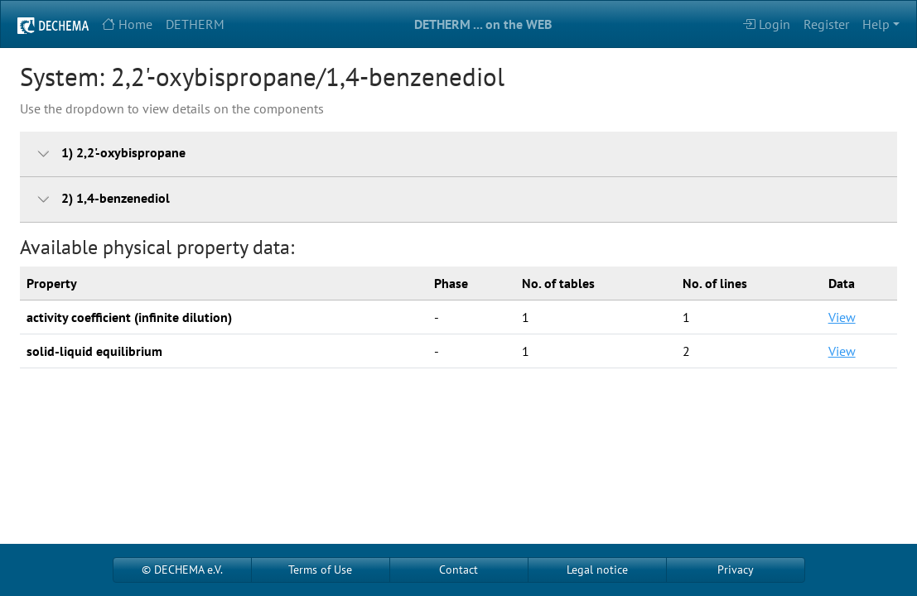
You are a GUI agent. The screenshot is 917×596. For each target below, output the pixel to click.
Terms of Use (320, 569)
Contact (458, 569)
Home (127, 24)
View (842, 317)
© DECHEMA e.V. (182, 569)
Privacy (735, 569)
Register (826, 24)
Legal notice (597, 569)
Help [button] (876, 24)
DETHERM (195, 24)
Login (766, 24)
